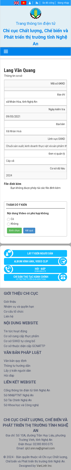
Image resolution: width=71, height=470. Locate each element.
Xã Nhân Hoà (13, 131)
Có (10, 219)
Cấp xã (10, 160)
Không (12, 224)
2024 (9, 175)
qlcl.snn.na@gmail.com (40, 448)
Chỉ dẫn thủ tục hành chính (33, 278)
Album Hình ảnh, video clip (31, 261)
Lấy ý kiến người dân (40, 253)
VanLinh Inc (44, 466)
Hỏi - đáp (37, 270)
